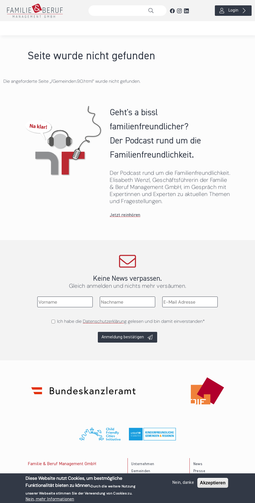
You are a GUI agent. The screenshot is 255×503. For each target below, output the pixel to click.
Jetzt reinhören (125, 215)
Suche (152, 10)
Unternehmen (142, 464)
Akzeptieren (213, 483)
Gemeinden (140, 471)
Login (233, 10)
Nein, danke (183, 483)
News (197, 464)
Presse (199, 471)
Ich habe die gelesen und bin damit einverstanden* (131, 321)
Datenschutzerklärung (105, 321)
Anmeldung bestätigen (122, 337)
